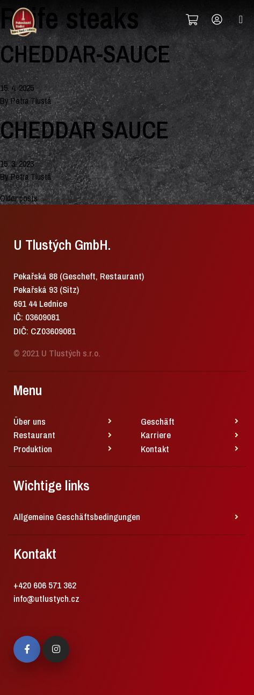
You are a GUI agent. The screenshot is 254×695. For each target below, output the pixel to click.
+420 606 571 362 (44, 585)
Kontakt (155, 449)
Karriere (156, 435)
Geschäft (158, 421)
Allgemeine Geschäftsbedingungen (76, 516)
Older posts (19, 198)
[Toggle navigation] (241, 19)
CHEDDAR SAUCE (84, 130)
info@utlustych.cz (46, 598)
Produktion (32, 449)
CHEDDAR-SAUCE (85, 54)
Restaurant (34, 435)
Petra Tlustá (31, 101)
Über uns (29, 421)
